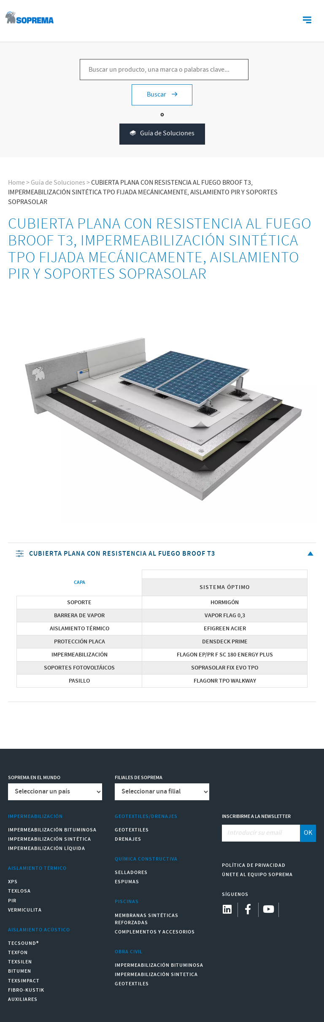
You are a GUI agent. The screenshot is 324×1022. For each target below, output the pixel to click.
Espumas (127, 881)
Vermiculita (25, 910)
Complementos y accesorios (155, 932)
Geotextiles (132, 830)
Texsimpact (24, 980)
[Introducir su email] (261, 833)
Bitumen (19, 971)
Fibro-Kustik (26, 990)
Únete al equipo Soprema (257, 874)
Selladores (131, 872)
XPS (13, 881)
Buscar (162, 94)
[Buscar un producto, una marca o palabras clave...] (164, 69)
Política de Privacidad (254, 865)
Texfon (18, 952)
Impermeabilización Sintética (49, 839)
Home (16, 182)
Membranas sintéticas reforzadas (146, 919)
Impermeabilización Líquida (46, 848)
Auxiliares (23, 999)
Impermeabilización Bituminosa (52, 830)
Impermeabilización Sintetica (156, 974)
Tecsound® (23, 943)
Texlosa (19, 891)
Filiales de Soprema (138, 777)
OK (308, 832)
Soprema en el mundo (34, 777)
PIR (12, 900)
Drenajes (128, 839)
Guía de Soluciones (162, 134)
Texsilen (20, 962)
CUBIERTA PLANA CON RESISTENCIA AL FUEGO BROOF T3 (165, 554)
